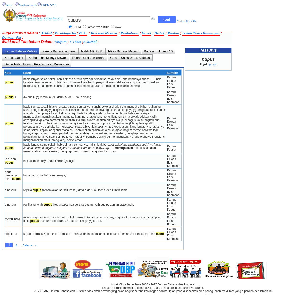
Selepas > (29, 245)
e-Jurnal (89, 42)
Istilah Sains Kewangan (201, 33)
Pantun (173, 33)
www (118, 27)
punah (213, 64)
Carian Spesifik (186, 21)
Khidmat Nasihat (104, 33)
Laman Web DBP (98, 27)
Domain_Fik (11, 37)
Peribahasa (130, 33)
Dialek (159, 33)
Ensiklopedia (65, 33)
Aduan (10, 5)
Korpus (60, 42)
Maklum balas (28, 5)
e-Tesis (75, 42)
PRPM (76, 27)
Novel (146, 33)
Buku (83, 33)
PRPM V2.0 (48, 5)
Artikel (46, 33)
